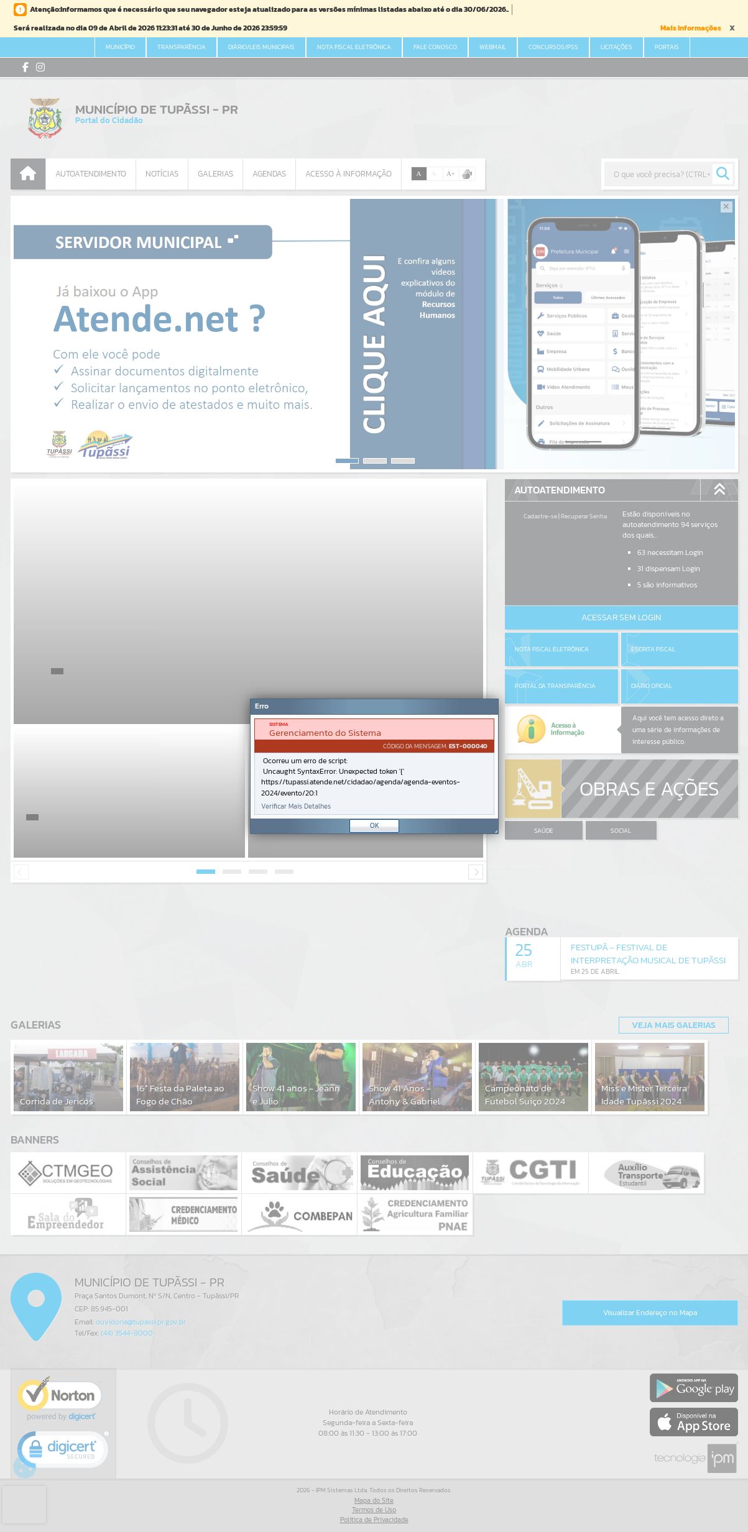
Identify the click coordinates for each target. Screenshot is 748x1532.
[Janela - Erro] (374, 766)
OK (374, 825)
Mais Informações (690, 28)
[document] (374, 767)
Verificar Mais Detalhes (296, 806)
